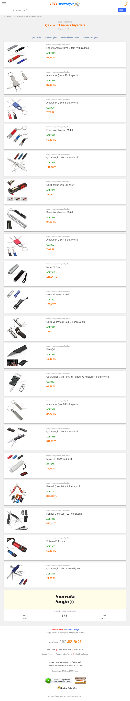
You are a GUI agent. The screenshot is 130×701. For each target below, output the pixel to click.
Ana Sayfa (7, 16)
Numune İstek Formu (64, 654)
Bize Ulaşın (78, 650)
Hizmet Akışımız (65, 650)
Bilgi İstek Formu (81, 654)
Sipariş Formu (47, 654)
